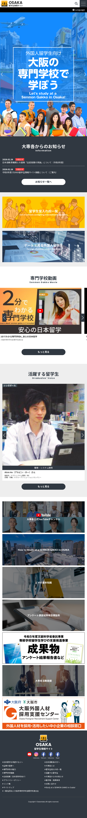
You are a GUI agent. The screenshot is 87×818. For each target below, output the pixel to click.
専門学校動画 (9, 773)
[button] (2, 74)
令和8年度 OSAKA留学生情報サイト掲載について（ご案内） (30, 172)
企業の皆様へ (9, 766)
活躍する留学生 (52, 773)
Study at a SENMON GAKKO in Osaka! (60, 787)
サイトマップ (9, 787)
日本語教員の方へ (53, 762)
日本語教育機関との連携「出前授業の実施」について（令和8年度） (33, 162)
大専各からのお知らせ (54, 776)
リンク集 (7, 784)
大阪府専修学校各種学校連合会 (15, 340)
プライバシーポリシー (12, 780)
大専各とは (50, 766)
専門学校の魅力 (10, 769)
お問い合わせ (51, 784)
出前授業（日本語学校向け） (15, 776)
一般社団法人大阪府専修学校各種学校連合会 (21, 791)
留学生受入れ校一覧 (54, 769)
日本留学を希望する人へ (13, 762)
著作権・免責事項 (53, 780)
